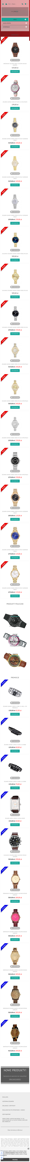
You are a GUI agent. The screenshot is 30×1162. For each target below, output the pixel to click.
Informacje (15, 27)
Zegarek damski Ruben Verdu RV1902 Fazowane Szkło (15, 550)
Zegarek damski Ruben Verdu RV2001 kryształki (15, 474)
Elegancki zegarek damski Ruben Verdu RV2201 (15, 327)
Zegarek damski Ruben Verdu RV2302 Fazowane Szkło (15, 177)
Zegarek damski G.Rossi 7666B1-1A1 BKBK (15, 781)
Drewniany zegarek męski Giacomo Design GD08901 (15, 64)
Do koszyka (15, 71)
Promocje (15, 677)
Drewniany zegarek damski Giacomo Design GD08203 (15, 970)
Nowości (15, 35)
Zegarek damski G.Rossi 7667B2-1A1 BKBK (15, 744)
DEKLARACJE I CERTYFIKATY (8, 1105)
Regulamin (5, 1097)
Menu (15, 19)
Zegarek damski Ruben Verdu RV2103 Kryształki (15, 364)
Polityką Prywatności (10, 1152)
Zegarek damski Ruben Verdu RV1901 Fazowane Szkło (15, 588)
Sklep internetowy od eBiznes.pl (15, 1130)
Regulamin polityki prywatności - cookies (13, 1110)
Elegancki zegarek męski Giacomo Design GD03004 (15, 855)
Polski (13, 4)
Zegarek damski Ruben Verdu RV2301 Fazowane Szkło (15, 216)
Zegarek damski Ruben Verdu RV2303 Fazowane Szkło (15, 139)
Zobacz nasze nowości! (15, 1079)
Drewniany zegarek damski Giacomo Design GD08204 (15, 1009)
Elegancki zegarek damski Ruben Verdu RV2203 (15, 253)
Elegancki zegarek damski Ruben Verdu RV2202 (15, 290)
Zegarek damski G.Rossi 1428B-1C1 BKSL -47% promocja (15, 707)
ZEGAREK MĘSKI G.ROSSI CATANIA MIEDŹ (15, 818)
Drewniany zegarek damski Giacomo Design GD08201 (15, 894)
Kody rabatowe (6, 1114)
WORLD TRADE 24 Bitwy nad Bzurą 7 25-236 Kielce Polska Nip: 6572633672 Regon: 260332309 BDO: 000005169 (14, 1120)
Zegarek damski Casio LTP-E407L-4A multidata (15, 102)
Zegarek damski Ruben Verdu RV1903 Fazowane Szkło (15, 512)
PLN (9, 4)
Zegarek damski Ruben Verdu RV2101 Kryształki (15, 438)
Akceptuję (15, 1159)
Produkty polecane (15, 604)
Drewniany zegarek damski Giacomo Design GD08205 (15, 1047)
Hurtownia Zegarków (8, 1101)
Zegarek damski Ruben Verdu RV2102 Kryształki (15, 401)
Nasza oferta (15, 23)
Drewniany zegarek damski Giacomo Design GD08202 (15, 932)
